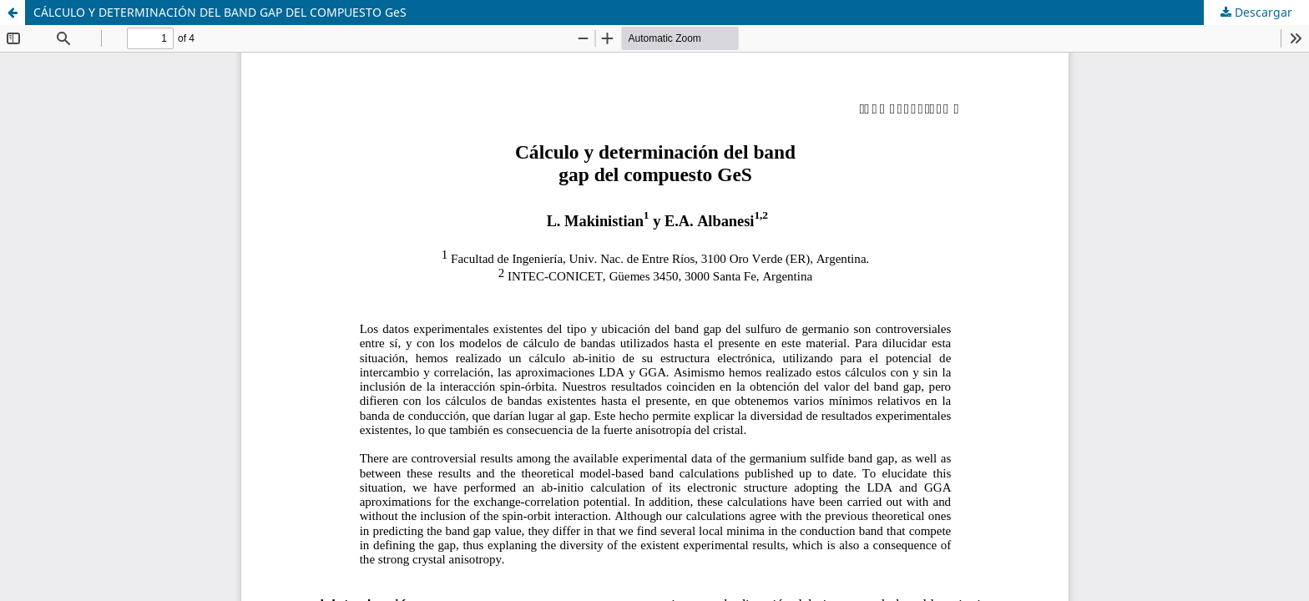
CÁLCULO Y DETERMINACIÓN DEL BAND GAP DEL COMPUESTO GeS (220, 12)
